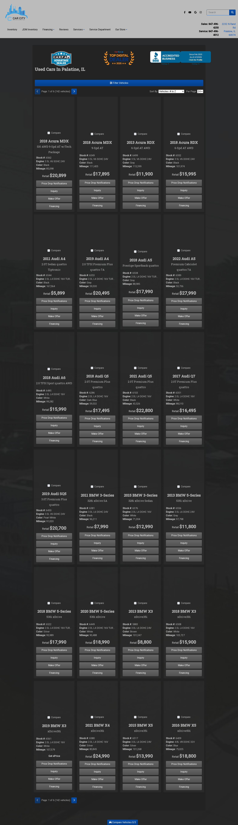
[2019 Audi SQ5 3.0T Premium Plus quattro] (54, 464)
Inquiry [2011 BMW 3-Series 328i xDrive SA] (97, 543)
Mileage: (41, 168)
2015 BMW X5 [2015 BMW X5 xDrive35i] (141, 728)
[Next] (74, 91)
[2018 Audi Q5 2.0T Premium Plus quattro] (97, 347)
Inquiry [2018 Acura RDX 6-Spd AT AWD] (183, 190)
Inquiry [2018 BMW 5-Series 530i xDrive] (54, 657)
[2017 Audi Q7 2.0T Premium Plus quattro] (183, 347)
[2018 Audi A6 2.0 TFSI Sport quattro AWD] (54, 347)
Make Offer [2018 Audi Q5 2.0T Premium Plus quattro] (97, 433)
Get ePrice (54, 756)
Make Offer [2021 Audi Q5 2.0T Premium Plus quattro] (141, 433)
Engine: (40, 161)
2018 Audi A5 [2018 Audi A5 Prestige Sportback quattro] (141, 263)
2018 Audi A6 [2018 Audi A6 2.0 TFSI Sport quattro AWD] (54, 380)
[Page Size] (200, 91)
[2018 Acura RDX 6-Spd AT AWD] (183, 111)
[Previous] (37, 91)
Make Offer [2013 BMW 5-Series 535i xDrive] (184, 550)
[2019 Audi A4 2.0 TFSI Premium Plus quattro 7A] (97, 229)
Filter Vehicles (119, 82)
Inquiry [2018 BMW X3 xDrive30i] (183, 657)
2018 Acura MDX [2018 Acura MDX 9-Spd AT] (97, 145)
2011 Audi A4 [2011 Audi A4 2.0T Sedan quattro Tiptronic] (54, 264)
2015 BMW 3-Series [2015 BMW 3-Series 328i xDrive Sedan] (141, 498)
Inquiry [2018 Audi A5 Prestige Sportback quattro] (140, 308)
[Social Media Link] (201, 12)
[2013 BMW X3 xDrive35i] (140, 582)
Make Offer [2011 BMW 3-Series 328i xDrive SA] (97, 550)
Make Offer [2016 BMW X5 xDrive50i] (184, 779)
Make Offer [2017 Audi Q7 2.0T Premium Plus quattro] (184, 433)
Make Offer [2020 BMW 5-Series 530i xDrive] (97, 665)
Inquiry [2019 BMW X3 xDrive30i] (54, 771)
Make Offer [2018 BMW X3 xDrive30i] (184, 665)
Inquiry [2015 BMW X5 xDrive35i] (140, 771)
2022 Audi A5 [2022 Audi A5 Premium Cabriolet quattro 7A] (184, 264)
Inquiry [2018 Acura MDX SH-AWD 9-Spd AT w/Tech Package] (54, 191)
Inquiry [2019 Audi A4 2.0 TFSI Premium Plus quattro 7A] (97, 308)
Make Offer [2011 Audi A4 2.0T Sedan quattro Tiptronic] (54, 316)
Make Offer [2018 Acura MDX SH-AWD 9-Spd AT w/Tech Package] (54, 198)
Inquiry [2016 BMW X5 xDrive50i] (183, 771)
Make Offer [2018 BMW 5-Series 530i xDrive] (54, 665)
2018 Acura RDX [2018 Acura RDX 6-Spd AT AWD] (184, 145)
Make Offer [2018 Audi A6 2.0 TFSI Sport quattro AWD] (54, 433)
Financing (54, 206)
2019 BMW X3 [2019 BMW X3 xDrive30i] (54, 728)
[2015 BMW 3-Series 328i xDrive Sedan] (140, 464)
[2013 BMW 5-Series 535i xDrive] (183, 464)
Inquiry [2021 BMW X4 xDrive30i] (97, 771)
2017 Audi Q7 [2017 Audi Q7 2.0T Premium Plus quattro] (184, 382)
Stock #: (40, 157)
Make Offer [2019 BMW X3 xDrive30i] (54, 779)
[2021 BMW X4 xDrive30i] (97, 696)
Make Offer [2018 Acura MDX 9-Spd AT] (97, 198)
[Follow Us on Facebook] (185, 12)
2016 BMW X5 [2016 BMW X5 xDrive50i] (184, 728)
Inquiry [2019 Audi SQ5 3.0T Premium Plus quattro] (54, 543)
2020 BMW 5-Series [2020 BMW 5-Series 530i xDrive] (97, 614)
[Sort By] (171, 91)
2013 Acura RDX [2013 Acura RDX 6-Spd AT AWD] (141, 145)
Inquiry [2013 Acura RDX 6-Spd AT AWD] (140, 190)
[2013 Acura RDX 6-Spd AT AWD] (140, 111)
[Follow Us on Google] (195, 12)
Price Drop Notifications (54, 183)
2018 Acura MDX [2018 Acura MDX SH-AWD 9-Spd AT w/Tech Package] (54, 147)
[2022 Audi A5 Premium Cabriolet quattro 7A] (183, 229)
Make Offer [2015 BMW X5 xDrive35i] (141, 779)
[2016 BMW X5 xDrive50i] (183, 696)
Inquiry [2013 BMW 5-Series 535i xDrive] (183, 543)
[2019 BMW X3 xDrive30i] (54, 696)
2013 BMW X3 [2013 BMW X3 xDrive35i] (141, 614)
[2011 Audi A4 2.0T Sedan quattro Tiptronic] (54, 229)
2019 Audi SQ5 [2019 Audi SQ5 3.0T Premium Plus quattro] (54, 499)
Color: (39, 165)
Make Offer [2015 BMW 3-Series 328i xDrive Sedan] (141, 550)
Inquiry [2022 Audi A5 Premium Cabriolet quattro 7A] (183, 308)
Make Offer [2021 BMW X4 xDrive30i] (97, 779)
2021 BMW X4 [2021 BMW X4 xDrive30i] (97, 728)
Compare (56, 132)
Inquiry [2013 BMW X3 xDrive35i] (140, 657)
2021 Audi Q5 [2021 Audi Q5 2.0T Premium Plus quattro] (141, 382)
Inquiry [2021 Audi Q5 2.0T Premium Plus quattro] (140, 426)
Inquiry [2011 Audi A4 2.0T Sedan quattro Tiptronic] (54, 308)
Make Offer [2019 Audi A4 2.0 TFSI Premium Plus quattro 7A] (97, 316)
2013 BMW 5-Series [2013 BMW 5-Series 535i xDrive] (184, 498)
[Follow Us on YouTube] (190, 12)
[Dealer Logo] (16, 12)
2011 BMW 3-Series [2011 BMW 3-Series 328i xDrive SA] (97, 498)
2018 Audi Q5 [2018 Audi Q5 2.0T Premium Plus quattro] (97, 382)
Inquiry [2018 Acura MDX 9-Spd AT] (97, 190)
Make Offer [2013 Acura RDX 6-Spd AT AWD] (141, 198)
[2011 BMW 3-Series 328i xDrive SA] (97, 464)
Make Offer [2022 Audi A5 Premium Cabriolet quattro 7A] (184, 316)
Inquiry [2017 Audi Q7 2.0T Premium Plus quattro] (183, 426)
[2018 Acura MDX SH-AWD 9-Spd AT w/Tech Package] (54, 111)
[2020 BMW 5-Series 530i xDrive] (97, 582)
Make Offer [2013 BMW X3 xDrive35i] (141, 665)
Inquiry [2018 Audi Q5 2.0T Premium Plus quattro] (97, 426)
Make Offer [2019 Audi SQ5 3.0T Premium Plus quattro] (54, 551)
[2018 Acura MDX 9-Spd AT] (97, 111)
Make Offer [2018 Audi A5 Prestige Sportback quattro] (141, 315)
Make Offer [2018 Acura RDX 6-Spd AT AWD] (184, 198)
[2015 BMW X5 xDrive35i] (140, 696)
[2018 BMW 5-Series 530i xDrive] (54, 582)
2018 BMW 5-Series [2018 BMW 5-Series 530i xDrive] (54, 614)
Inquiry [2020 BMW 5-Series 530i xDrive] (97, 657)
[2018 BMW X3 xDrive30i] (183, 582)
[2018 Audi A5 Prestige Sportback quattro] (140, 229)
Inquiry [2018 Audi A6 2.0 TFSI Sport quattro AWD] (54, 425)
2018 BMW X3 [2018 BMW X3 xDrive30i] (184, 614)
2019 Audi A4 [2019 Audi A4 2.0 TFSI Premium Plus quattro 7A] (97, 264)
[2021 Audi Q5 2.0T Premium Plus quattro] (140, 347)
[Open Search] (218, 12)
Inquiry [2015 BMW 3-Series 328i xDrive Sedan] (140, 543)
